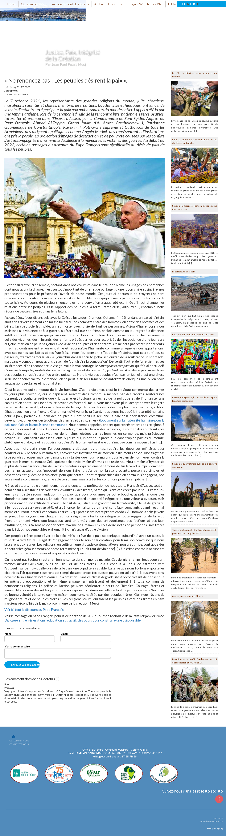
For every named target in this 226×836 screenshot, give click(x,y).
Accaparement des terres (70, 4)
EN (187, 4)
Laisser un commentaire (22, 628)
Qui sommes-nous (34, 4)
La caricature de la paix (183, 271)
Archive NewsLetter (109, 4)
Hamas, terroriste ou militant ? (187, 596)
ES (198, 4)
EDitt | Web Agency (215, 828)
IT (182, 4)
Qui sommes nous (19, 740)
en (127, 756)
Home (11, 4)
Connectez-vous (19, 744)
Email (64, 633)
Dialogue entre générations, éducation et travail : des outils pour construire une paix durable (72, 620)
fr (131, 756)
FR (193, 4)
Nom (8, 633)
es (135, 756)
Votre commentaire (17, 646)
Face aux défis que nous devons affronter (193, 334)
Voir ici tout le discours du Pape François (34, 609)
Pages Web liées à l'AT (146, 4)
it (123, 756)
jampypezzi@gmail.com (92, 753)
